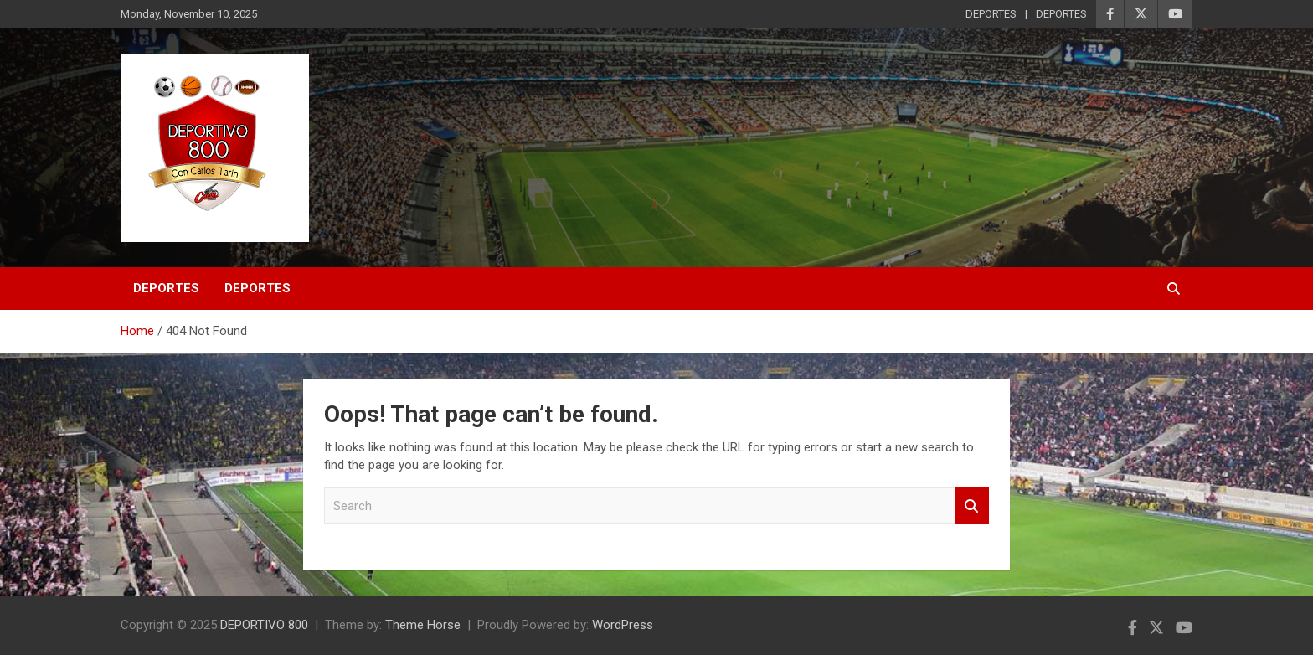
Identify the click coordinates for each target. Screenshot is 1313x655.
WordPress (622, 624)
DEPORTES (991, 14)
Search (972, 506)
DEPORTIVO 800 (264, 624)
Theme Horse (423, 624)
